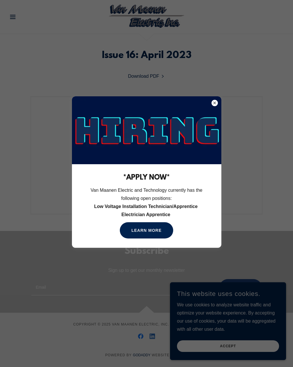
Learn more (146, 230)
